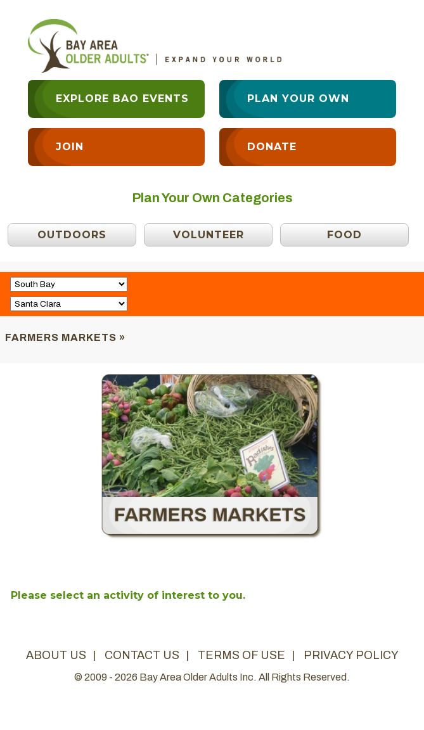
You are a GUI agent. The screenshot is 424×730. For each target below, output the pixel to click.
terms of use (241, 655)
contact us (142, 655)
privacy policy (351, 655)
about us (56, 655)
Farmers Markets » (65, 337)
